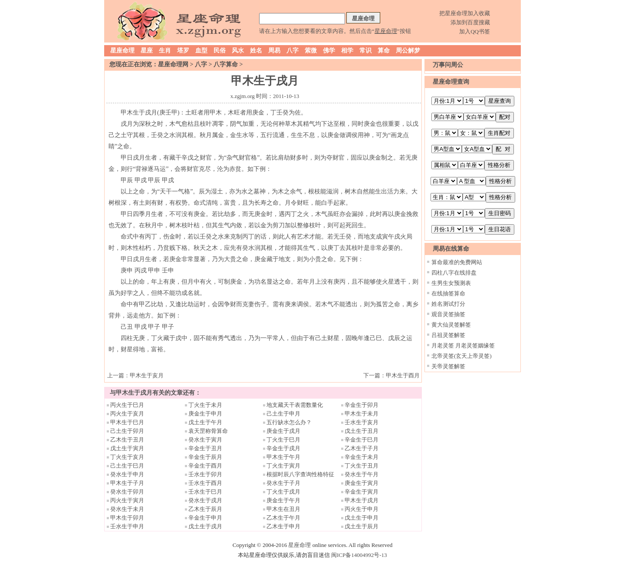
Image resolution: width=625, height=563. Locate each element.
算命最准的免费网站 (456, 262)
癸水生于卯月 (127, 491)
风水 (238, 50)
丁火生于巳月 (283, 439)
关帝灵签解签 (448, 366)
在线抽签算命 (448, 293)
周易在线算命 (451, 248)
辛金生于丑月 (205, 448)
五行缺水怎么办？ (291, 422)
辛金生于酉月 (205, 465)
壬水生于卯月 (205, 474)
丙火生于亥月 (127, 413)
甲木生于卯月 (127, 517)
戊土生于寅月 (127, 448)
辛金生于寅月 (361, 491)
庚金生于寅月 (361, 483)
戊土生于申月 (361, 517)
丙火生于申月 (361, 509)
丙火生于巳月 (127, 405)
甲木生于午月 (283, 457)
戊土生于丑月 (361, 431)
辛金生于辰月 (205, 457)
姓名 (256, 50)
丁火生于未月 (205, 405)
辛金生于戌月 (283, 448)
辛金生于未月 (361, 457)
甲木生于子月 (127, 483)
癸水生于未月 (127, 509)
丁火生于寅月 (283, 465)
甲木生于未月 (361, 413)
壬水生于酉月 (205, 483)
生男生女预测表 (451, 283)
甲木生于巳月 (127, 422)
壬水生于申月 (127, 526)
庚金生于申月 (205, 413)
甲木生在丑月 (283, 509)
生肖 (165, 50)
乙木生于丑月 (127, 439)
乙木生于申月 (283, 526)
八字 (292, 50)
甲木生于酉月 (403, 375)
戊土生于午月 (205, 422)
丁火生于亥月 (127, 457)
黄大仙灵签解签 (451, 324)
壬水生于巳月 (205, 491)
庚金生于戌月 (283, 431)
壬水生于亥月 (361, 422)
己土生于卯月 (127, 431)
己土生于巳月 (127, 465)
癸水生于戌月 (205, 500)
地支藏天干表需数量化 (294, 405)
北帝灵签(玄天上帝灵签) (461, 356)
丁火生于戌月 (283, 491)
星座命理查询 (451, 82)
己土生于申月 (283, 413)
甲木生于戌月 (361, 500)
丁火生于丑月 (361, 465)
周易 (274, 50)
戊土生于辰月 (361, 526)
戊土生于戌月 (205, 526)
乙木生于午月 (283, 517)
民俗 (220, 50)
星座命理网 (173, 64)
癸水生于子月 (283, 483)
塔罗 (183, 50)
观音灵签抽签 (448, 314)
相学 (347, 50)
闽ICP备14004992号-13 (359, 555)
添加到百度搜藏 (470, 22)
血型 (201, 50)
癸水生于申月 (127, 474)
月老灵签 (442, 345)
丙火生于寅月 (127, 500)
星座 (147, 50)
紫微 (311, 50)
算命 (384, 50)
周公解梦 (408, 50)
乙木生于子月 (361, 448)
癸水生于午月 (361, 474)
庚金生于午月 (283, 500)
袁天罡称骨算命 (208, 431)
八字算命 (226, 64)
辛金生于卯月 (361, 405)
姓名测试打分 (448, 304)
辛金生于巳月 (361, 439)
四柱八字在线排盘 (454, 272)
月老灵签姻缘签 (475, 345)
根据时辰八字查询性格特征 (300, 474)
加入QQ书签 (474, 31)
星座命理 (122, 50)
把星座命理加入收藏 (464, 13)
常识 (365, 50)
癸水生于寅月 (205, 439)
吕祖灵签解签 (448, 335)
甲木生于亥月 (147, 375)
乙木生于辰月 (205, 509)
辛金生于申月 (205, 517)
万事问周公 (448, 65)
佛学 (329, 50)
